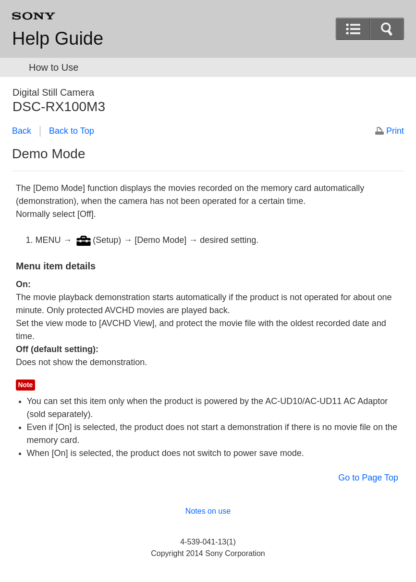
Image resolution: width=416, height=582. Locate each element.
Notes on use (208, 511)
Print (395, 131)
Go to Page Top (368, 477)
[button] (387, 28)
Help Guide (57, 38)
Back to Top (71, 131)
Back (21, 131)
